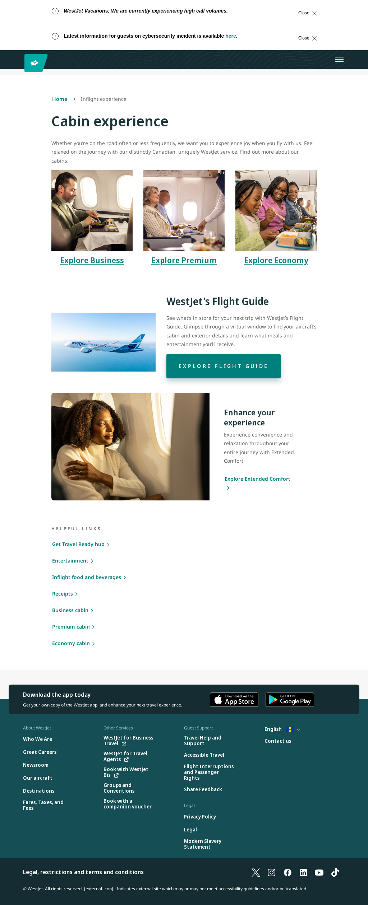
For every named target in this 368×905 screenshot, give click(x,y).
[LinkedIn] (303, 872)
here (230, 36)
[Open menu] (339, 59)
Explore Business (92, 260)
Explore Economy (276, 260)
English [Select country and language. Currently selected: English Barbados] (282, 729)
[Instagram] (271, 872)
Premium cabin (71, 626)
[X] (256, 872)
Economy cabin (71, 643)
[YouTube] (319, 872)
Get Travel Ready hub (78, 544)
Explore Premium (184, 260)
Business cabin (70, 610)
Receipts (62, 593)
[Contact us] (277, 741)
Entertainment (70, 560)
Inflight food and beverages (86, 577)
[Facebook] (287, 872)
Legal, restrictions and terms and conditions (83, 872)
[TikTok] (335, 872)
